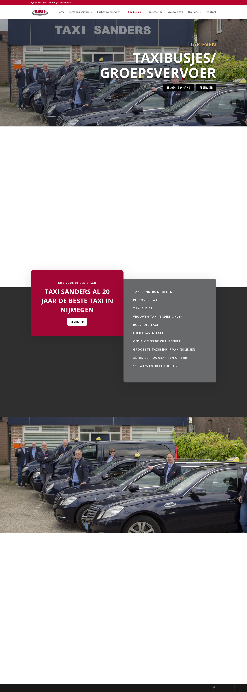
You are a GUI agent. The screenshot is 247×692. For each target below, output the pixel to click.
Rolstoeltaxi (156, 12)
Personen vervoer (79, 12)
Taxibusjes (134, 12)
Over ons (193, 12)
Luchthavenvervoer (108, 12)
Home (60, 12)
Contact (211, 12)
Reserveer (206, 87)
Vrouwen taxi (176, 12)
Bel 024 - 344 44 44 (178, 87)
